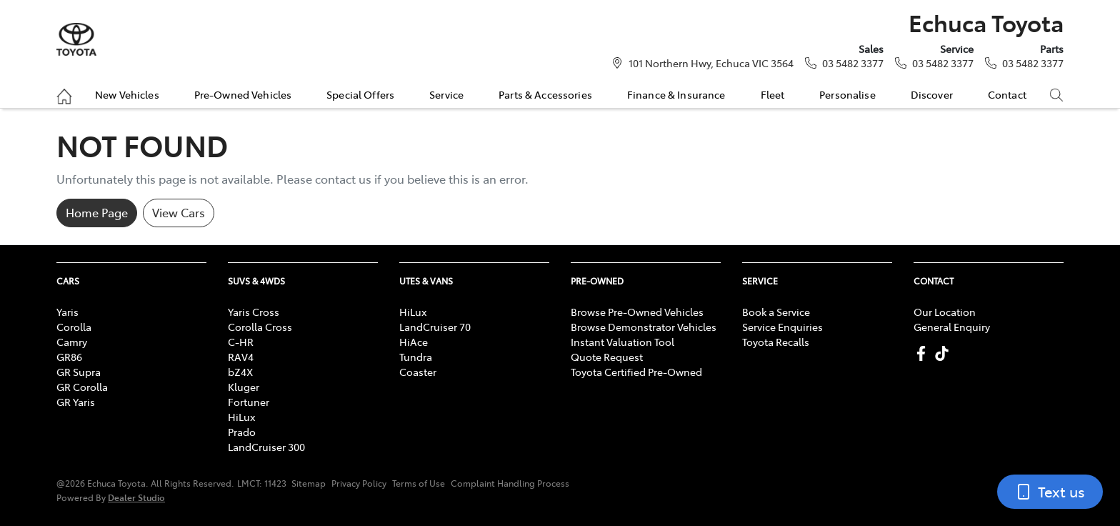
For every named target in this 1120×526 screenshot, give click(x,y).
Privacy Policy (358, 483)
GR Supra (78, 371)
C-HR (241, 341)
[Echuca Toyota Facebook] (924, 353)
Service (446, 94)
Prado (242, 432)
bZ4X (240, 371)
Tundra (415, 356)
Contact (1007, 94)
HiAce (413, 341)
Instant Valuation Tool (622, 341)
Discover (932, 94)
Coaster (417, 371)
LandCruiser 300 (266, 447)
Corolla (73, 326)
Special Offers (360, 94)
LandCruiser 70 (435, 326)
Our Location (945, 311)
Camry (71, 341)
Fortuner (248, 401)
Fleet (773, 94)
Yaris (67, 311)
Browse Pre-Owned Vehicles (637, 311)
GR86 (69, 356)
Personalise (847, 94)
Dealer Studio (136, 497)
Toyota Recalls (775, 341)
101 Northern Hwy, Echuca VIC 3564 (711, 63)
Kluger (243, 386)
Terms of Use (418, 483)
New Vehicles (127, 94)
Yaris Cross (253, 311)
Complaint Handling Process (510, 483)
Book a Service (776, 311)
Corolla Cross (260, 326)
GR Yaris (75, 401)
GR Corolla (82, 386)
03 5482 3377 (853, 63)
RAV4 (241, 356)
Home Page (97, 212)
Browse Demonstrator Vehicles (643, 326)
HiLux (241, 417)
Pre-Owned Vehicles (243, 94)
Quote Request (607, 356)
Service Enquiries (782, 326)
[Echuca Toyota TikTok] (944, 353)
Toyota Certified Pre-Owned (636, 371)
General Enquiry (952, 326)
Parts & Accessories (545, 94)
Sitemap (308, 483)
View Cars (178, 212)
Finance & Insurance (676, 94)
